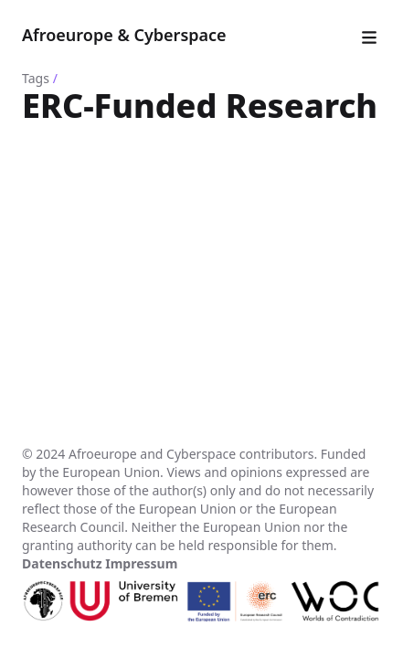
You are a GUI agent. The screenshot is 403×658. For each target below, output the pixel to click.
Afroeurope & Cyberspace (124, 35)
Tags (35, 78)
